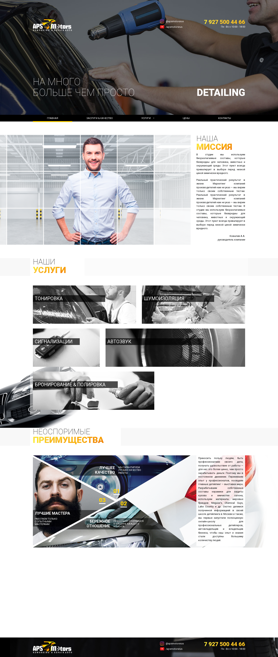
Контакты (224, 118)
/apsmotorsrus (174, 26)
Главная (52, 118)
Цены (186, 118)
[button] (147, 118)
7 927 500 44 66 (224, 22)
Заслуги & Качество (99, 118)
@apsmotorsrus (175, 21)
